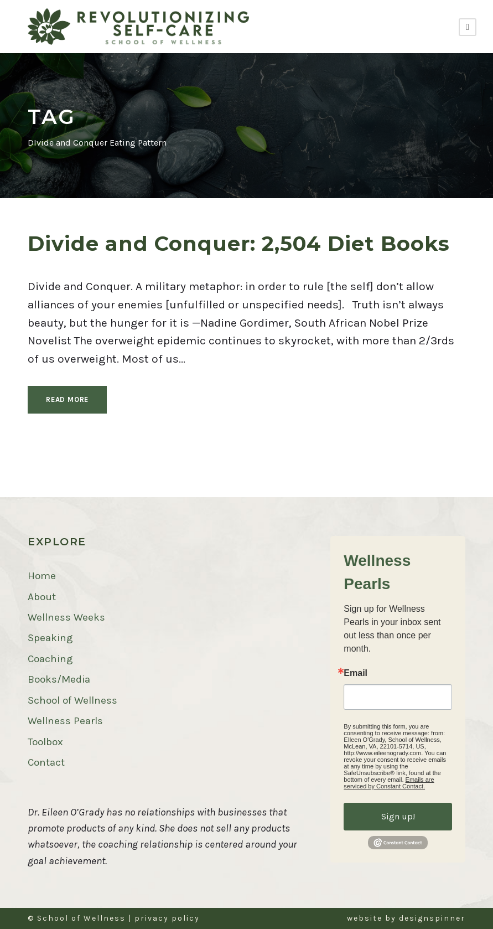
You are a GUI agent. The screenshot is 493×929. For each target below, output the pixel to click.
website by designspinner (406, 918)
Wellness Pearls (65, 721)
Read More (67, 399)
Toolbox (45, 742)
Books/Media (59, 679)
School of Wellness (72, 700)
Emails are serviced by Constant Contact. (389, 782)
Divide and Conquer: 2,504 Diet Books (239, 243)
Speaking (50, 638)
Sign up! (398, 816)
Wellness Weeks (66, 617)
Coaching (50, 659)
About (42, 597)
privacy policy (167, 918)
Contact (46, 762)
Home (42, 576)
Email (355, 673)
